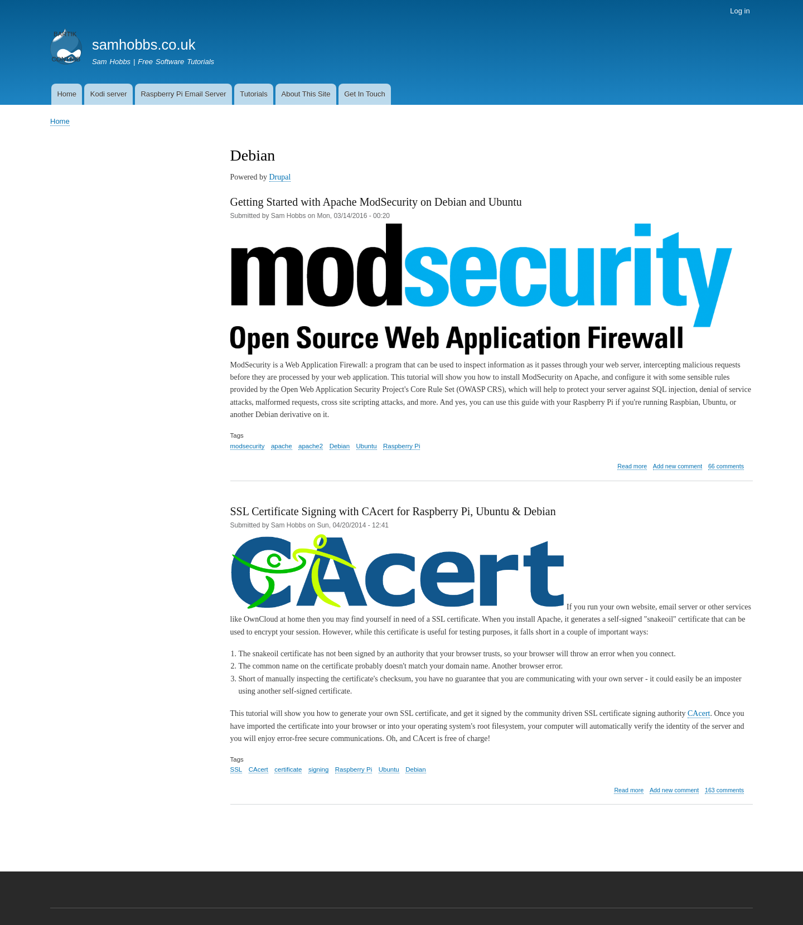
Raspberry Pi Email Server (183, 94)
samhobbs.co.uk (144, 44)
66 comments (726, 466)
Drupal (280, 177)
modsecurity (247, 446)
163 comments (724, 790)
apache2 (310, 446)
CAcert (699, 713)
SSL (236, 769)
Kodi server (108, 94)
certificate (288, 769)
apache (281, 446)
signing (318, 769)
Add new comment (677, 466)
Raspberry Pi (401, 446)
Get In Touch (364, 94)
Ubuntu (366, 446)
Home (66, 94)
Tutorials (253, 94)
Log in (739, 11)
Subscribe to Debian (234, 840)
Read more (632, 466)
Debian (340, 446)
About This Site (305, 94)
